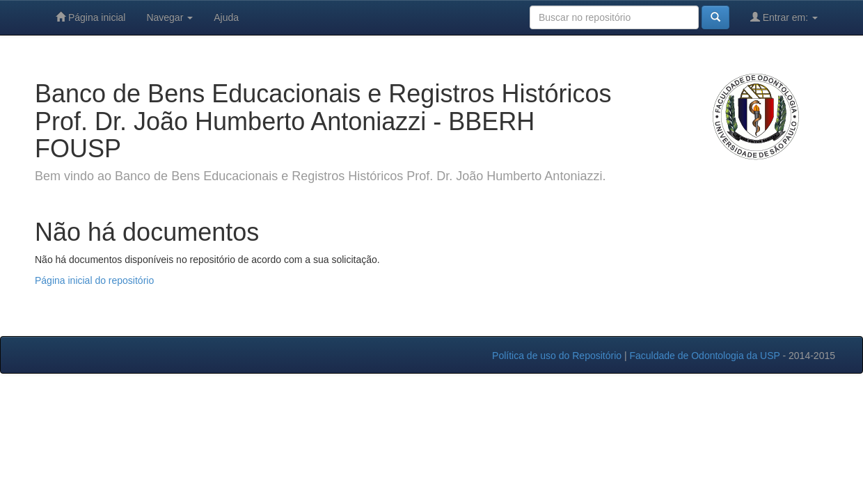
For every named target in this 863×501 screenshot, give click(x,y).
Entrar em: (784, 17)
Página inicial (90, 17)
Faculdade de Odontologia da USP (704, 355)
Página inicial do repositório (94, 280)
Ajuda (226, 17)
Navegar (169, 17)
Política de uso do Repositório (556, 355)
